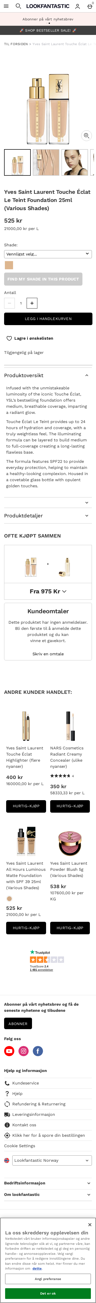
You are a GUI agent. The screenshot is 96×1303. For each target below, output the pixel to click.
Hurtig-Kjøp (29, 807)
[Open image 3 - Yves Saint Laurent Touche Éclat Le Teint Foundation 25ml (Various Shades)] (74, 162)
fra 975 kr (48, 591)
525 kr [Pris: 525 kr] (14, 908)
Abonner (17, 1023)
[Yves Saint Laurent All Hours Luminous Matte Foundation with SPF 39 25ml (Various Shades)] (9, 899)
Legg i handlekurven (48, 318)
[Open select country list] (52, 1160)
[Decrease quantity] (9, 303)
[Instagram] (23, 1054)
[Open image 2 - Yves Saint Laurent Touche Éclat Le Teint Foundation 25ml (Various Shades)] (46, 162)
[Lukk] (89, 1224)
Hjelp (13, 1094)
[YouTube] (9, 1054)
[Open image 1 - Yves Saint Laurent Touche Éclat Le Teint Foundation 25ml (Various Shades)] (17, 162)
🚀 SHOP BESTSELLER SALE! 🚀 (48, 30)
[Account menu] (77, 6)
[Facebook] (38, 1054)
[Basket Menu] (90, 6)
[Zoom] (86, 135)
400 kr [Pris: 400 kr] (14, 777)
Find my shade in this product (43, 279)
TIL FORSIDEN (16, 44)
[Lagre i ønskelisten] (29, 338)
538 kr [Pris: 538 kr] (58, 886)
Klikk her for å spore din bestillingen (44, 1135)
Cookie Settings (19, 1145)
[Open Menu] (6, 6)
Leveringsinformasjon (29, 1115)
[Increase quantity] (32, 303)
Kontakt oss (20, 1125)
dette (37, 1268)
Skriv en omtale (48, 654)
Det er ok (48, 1293)
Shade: (11, 244)
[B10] (9, 265)
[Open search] (18, 6)
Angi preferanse (48, 1279)
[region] (48, 1260)
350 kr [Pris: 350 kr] (58, 786)
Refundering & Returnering (35, 1104)
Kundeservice (21, 1083)
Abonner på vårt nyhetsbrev (48, 19)
